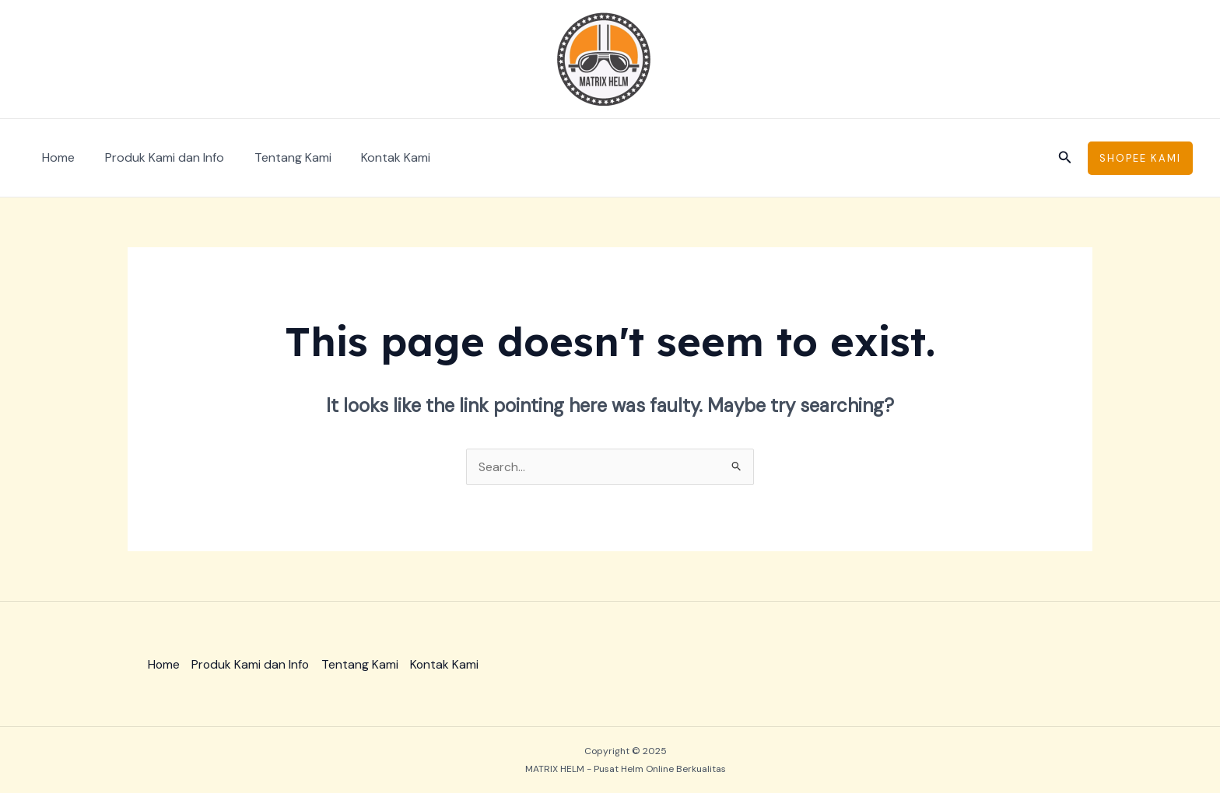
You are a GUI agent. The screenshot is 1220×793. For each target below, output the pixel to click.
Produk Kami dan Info (156, 157)
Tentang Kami (279, 157)
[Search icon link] (1065, 158)
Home (56, 157)
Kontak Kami (377, 157)
